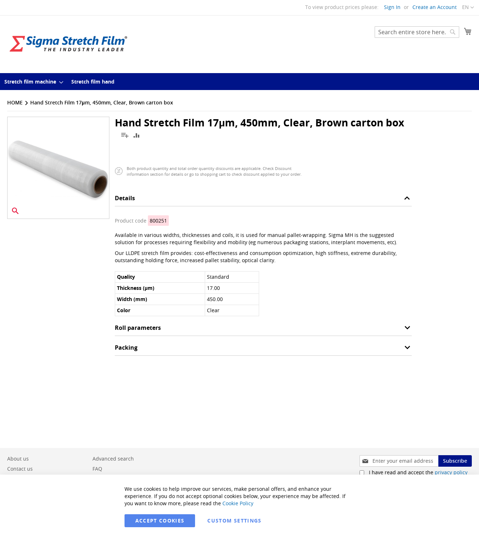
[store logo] (68, 43)
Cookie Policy (237, 503)
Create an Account (434, 7)
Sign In (392, 7)
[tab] (263, 200)
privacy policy (451, 472)
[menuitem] (31, 81)
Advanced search (113, 458)
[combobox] (417, 32)
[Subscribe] (455, 461)
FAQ (97, 468)
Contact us (20, 468)
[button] (468, 8)
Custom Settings (234, 520)
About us (18, 458)
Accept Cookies (160, 520)
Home (15, 102)
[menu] (239, 81)
